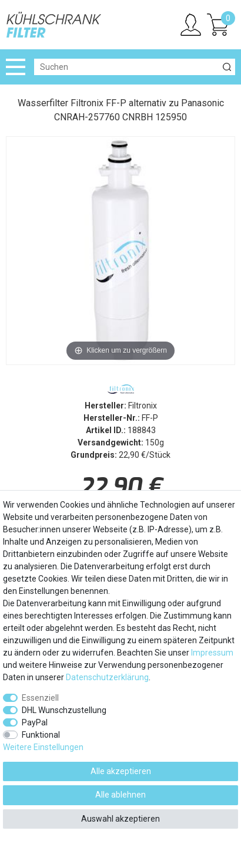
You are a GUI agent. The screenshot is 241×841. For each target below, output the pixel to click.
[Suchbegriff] (126, 67)
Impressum (212, 652)
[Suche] (227, 67)
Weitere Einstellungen (43, 747)
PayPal (35, 722)
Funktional (41, 734)
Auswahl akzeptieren (120, 818)
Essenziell (40, 697)
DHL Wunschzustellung (64, 710)
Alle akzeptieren (121, 771)
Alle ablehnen (120, 794)
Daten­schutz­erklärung (107, 677)
